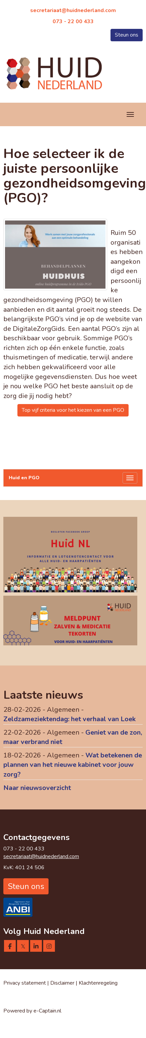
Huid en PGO (24, 478)
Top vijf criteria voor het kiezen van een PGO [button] (73, 410)
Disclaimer (63, 983)
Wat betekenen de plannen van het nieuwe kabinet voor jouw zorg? (72, 765)
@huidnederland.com (73, 10)
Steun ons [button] (126, 35)
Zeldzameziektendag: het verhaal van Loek (69, 719)
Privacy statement (24, 983)
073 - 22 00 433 (73, 21)
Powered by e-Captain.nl (32, 1011)
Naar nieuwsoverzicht (37, 787)
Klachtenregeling (98, 983)
